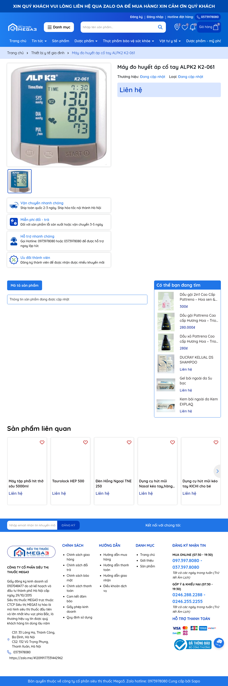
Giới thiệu (147, 561)
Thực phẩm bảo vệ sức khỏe (127, 41)
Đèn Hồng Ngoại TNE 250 (113, 483)
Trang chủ (17, 41)
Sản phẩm (60, 41)
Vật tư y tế (168, 41)
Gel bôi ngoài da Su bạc (196, 380)
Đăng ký (136, 17)
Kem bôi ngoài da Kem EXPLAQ (199, 401)
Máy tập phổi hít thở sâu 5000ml (26, 483)
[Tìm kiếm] (160, 27)
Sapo (195, 681)
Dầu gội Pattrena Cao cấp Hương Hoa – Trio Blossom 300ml (198, 318)
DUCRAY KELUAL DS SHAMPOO (196, 359)
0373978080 (208, 17)
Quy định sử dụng (79, 617)
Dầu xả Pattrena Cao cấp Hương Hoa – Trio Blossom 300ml (198, 339)
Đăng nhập (155, 17)
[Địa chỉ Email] (43, 525)
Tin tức (38, 41)
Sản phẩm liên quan (39, 428)
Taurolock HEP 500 (68, 481)
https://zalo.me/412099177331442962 (36, 658)
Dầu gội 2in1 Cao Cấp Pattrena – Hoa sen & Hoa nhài (197, 297)
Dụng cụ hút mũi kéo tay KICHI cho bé (200, 483)
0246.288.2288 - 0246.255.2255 (189, 598)
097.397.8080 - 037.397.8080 (187, 564)
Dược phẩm (85, 41)
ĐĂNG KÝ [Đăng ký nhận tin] (68, 525)
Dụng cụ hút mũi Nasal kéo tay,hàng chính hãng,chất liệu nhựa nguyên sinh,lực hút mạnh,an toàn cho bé (157, 484)
